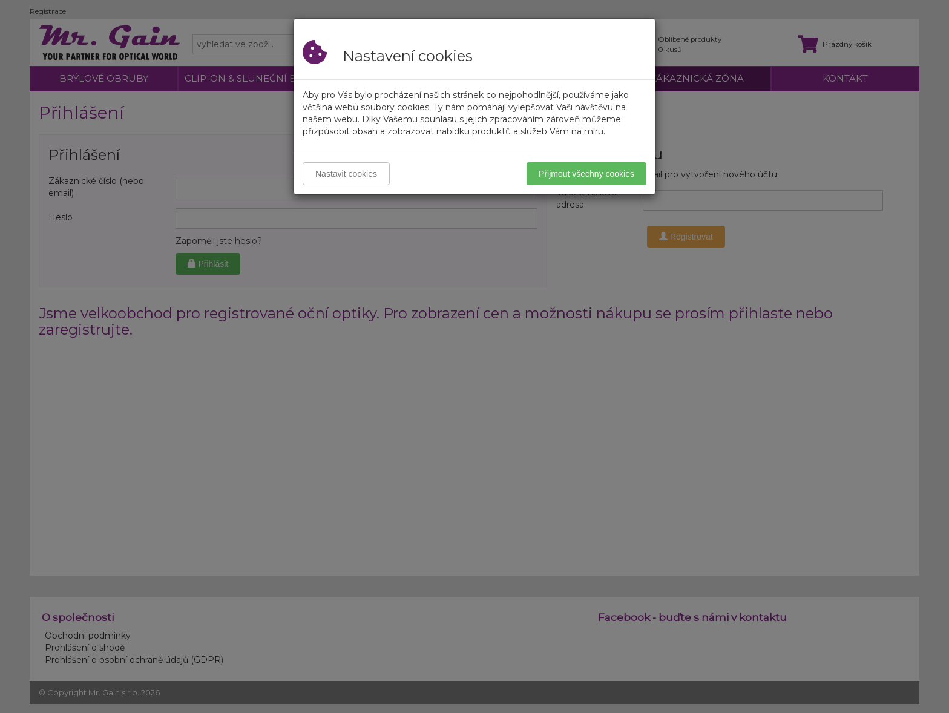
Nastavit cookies (346, 174)
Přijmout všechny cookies (586, 174)
